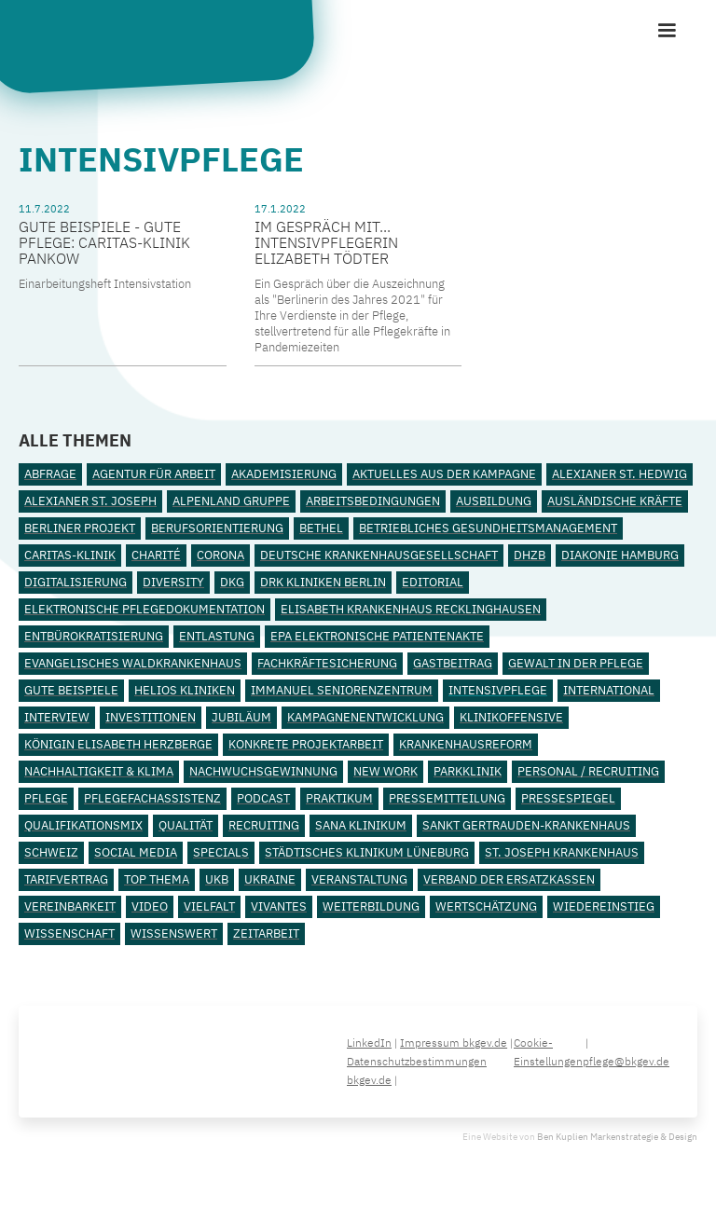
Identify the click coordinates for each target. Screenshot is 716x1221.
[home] (163, 43)
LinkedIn (369, 1043)
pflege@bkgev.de (626, 1061)
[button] (666, 31)
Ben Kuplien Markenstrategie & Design (617, 1137)
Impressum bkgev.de (453, 1043)
